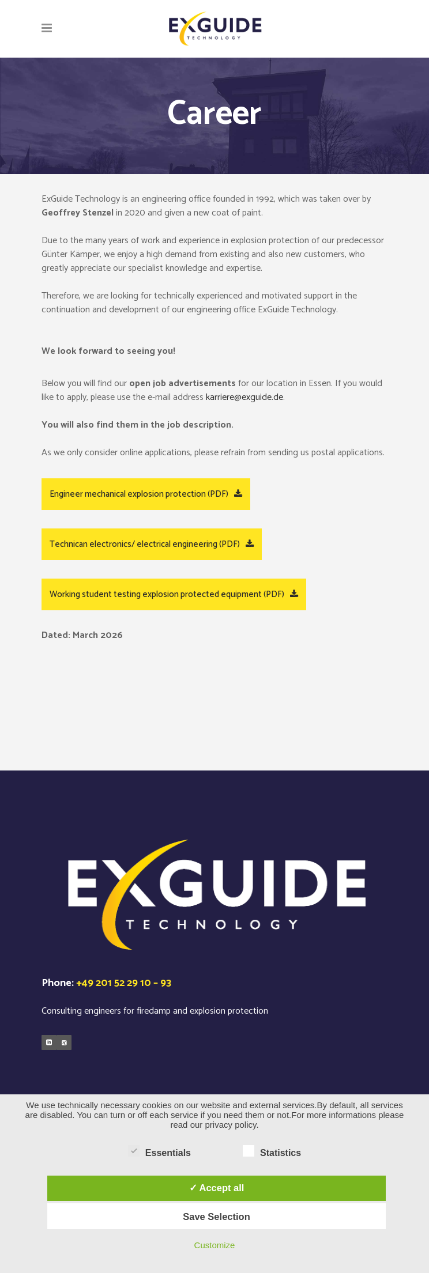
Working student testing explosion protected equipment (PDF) (174, 594)
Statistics (272, 1151)
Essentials (159, 1151)
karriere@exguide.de (244, 397)
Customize (214, 1245)
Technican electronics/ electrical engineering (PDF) (152, 544)
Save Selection (216, 1216)
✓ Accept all (216, 1188)
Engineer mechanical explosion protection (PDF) (146, 494)
